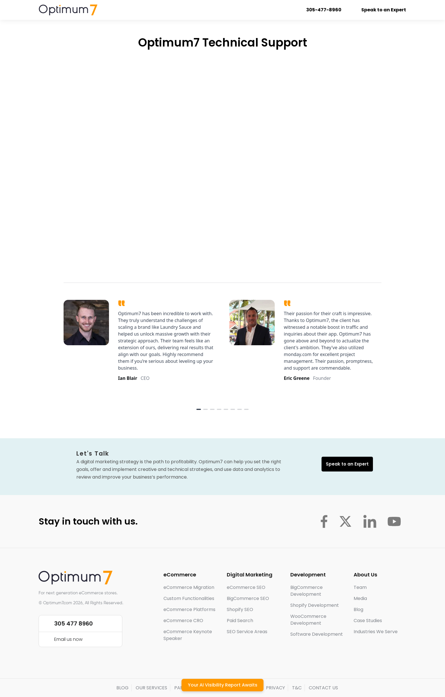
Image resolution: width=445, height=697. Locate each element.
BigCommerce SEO (248, 598)
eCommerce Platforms (189, 609)
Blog (358, 609)
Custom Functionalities (188, 598)
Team (360, 587)
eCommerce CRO (183, 620)
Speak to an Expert (380, 10)
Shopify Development (314, 605)
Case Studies (368, 620)
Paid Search (240, 620)
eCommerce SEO (246, 587)
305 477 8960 (73, 623)
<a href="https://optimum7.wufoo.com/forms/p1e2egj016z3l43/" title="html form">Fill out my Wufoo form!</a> (222, 161)
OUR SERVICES (151, 688)
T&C (297, 688)
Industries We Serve (376, 631)
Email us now (68, 639)
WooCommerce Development (308, 619)
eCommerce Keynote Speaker (187, 635)
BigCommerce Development (306, 590)
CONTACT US (323, 688)
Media (360, 598)
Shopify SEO (240, 609)
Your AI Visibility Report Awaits (222, 685)
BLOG (122, 688)
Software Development (316, 634)
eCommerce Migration (188, 587)
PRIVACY (275, 688)
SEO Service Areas (247, 631)
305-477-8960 (320, 10)
